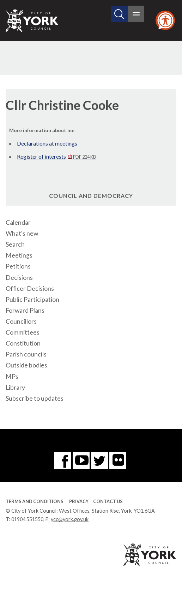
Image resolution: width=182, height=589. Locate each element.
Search (15, 244)
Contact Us (108, 501)
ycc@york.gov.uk (70, 519)
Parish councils (26, 354)
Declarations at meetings (47, 143)
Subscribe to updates (34, 398)
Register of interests (56, 156)
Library (15, 387)
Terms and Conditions (34, 501)
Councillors (21, 321)
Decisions (19, 277)
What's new (22, 233)
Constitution (23, 343)
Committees (23, 332)
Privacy (79, 501)
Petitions (18, 266)
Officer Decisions (30, 288)
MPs (12, 376)
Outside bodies (26, 365)
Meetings (19, 255)
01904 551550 (27, 519)
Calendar (18, 222)
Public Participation (32, 299)
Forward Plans (25, 310)
